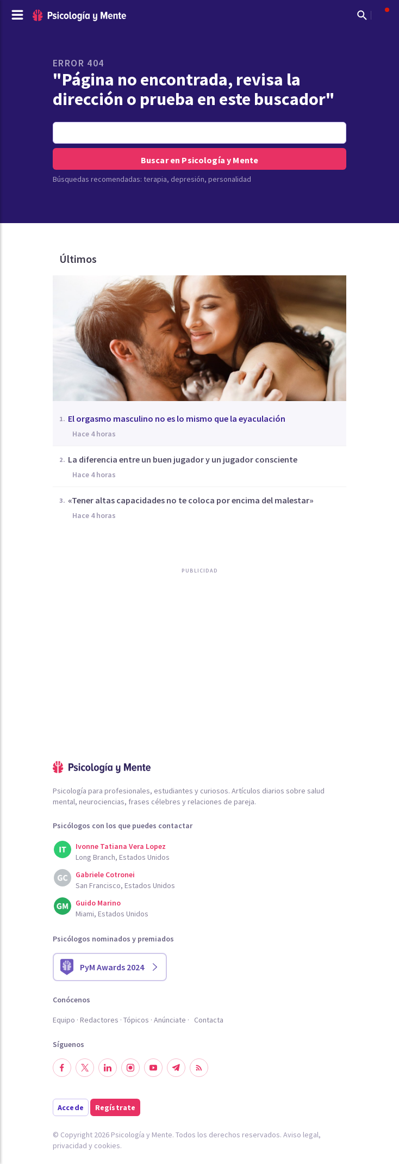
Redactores (99, 1020)
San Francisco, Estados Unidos (125, 885)
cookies (107, 1145)
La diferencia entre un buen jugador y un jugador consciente (182, 459)
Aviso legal (301, 1135)
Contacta (208, 1020)
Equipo (64, 1020)
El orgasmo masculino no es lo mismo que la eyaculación (176, 418)
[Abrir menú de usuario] (381, 15)
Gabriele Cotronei (105, 874)
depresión (187, 179)
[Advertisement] (134, 689)
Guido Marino (98, 903)
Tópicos (136, 1020)
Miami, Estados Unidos (112, 914)
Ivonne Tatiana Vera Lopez (121, 846)
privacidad (70, 1145)
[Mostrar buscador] (362, 15)
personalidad (229, 179)
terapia (155, 179)
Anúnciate (170, 1020)
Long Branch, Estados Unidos (123, 857)
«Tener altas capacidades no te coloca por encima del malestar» (191, 500)
